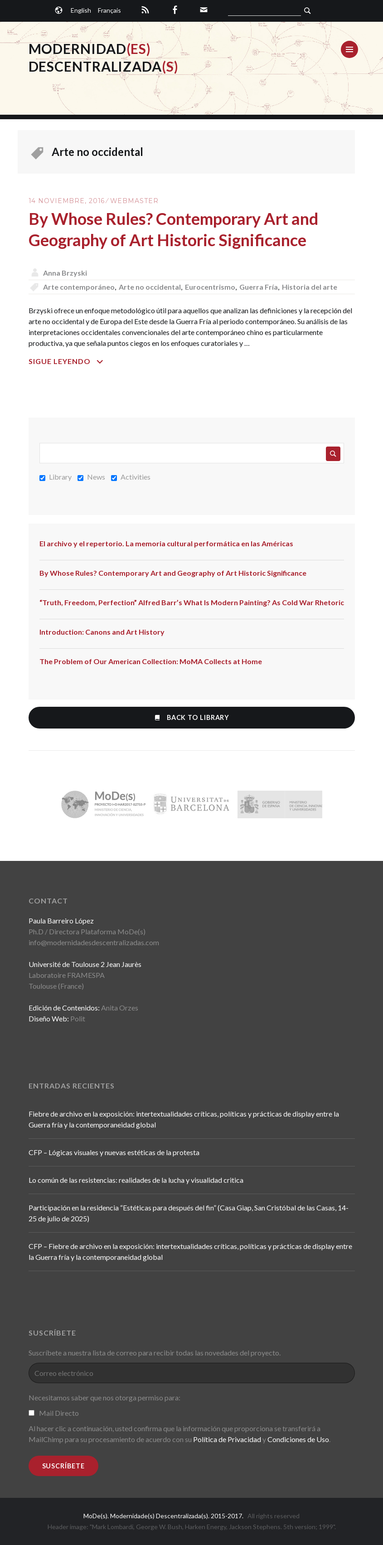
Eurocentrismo (210, 286)
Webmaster (134, 201)
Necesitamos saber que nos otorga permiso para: (104, 1397)
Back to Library (191, 717)
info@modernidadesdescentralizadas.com (94, 942)
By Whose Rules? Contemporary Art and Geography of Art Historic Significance (172, 572)
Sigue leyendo (94, 361)
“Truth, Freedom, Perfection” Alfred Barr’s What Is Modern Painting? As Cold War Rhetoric (191, 602)
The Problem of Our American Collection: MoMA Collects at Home (150, 661)
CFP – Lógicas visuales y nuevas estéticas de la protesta (114, 1152)
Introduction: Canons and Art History (102, 631)
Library (55, 476)
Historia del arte (309, 286)
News (91, 476)
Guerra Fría (258, 286)
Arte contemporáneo (79, 286)
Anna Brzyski (65, 272)
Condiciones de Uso (298, 1439)
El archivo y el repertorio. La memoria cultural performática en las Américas (166, 543)
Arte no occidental (150, 286)
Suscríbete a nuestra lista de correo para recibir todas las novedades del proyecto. (155, 1352)
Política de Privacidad (227, 1439)
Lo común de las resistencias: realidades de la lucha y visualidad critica (136, 1180)
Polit (77, 1018)
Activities (130, 476)
